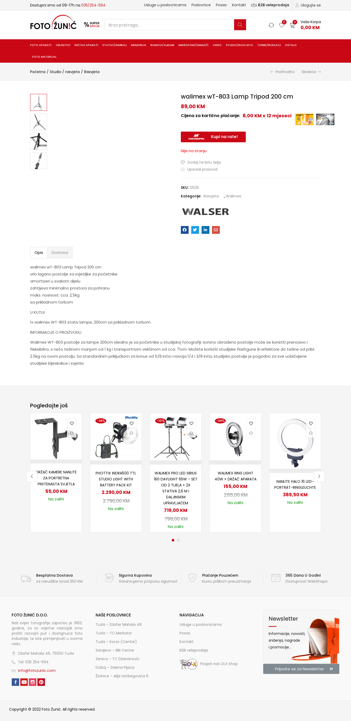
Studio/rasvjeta (239, 45)
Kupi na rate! (224, 136)
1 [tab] (173, 540)
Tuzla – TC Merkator (114, 633)
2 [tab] (178, 540)
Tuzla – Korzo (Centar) (116, 641)
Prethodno (285, 71)
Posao (221, 5)
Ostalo (291, 45)
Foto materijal (44, 57)
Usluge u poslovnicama (165, 5)
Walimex (233, 196)
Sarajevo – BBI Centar (115, 650)
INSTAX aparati (86, 45)
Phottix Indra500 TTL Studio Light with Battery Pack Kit (116, 479)
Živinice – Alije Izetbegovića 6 (122, 676)
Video (217, 45)
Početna (37, 71)
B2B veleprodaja (270, 5)
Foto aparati (40, 45)
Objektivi (63, 45)
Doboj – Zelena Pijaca (115, 667)
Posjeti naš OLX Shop (209, 663)
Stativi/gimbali (114, 45)
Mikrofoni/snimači (193, 45)
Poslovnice (201, 5)
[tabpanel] (56, 472)
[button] (305, 25)
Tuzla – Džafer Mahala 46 (119, 624)
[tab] (39, 252)
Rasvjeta (92, 71)
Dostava (60, 252)
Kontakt (239, 5)
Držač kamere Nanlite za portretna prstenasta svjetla (56, 478)
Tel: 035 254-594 (33, 662)
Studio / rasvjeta (65, 71)
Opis (39, 252)
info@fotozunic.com (37, 670)
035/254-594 (93, 5)
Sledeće (309, 71)
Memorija (138, 45)
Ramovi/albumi (162, 45)
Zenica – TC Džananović (118, 658)
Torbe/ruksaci (269, 45)
